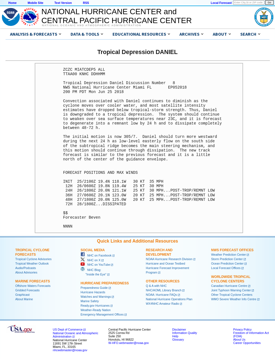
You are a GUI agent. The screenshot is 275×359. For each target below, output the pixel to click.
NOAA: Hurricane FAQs (161, 294)
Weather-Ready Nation (96, 310)
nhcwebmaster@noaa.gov (70, 350)
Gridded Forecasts (27, 290)
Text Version (63, 2)
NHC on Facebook (96, 255)
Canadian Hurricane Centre (229, 285)
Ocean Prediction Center (227, 263)
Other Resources (162, 281)
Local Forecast (221, 2)
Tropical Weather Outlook (32, 263)
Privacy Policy (242, 329)
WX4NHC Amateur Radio (162, 303)
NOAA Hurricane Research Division (169, 259)
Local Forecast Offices (226, 268)
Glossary (178, 339)
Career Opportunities (247, 343)
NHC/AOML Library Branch (163, 290)
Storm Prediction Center (227, 259)
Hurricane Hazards (93, 292)
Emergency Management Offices (102, 314)
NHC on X (91, 260)
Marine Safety (90, 301)
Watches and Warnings (96, 296)
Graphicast (22, 294)
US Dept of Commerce (67, 329)
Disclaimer (179, 329)
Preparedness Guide (94, 287)
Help (175, 336)
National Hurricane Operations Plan (169, 299)
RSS (86, 2)
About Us (239, 339)
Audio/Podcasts (25, 268)
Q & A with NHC (156, 285)
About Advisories (26, 272)
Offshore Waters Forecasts (33, 285)
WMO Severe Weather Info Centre (233, 299)
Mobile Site (35, 2)
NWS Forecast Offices (232, 250)
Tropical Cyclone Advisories (33, 259)
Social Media (93, 250)
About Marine (24, 299)
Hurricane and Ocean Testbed (165, 263)
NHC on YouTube (95, 264)
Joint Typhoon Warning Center (231, 290)
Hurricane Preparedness (105, 283)
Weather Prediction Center (228, 254)
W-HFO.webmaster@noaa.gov (128, 343)
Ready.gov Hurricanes (95, 305)
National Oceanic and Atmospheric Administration (91, 25)
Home (12, 2)
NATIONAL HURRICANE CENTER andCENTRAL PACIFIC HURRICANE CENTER (116, 16)
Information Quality (184, 332)
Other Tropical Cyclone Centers (231, 294)
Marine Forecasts (32, 281)
